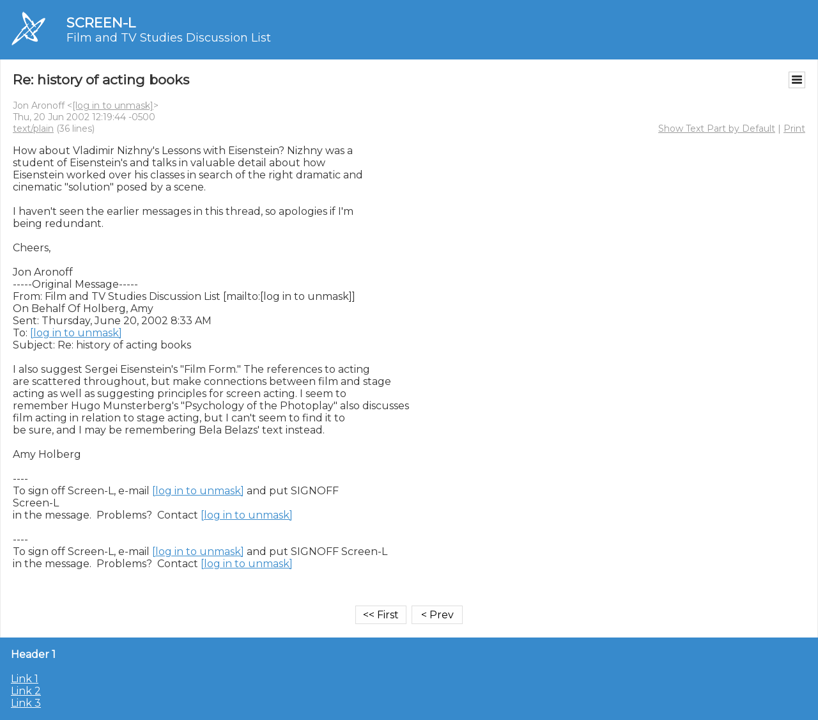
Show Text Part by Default (716, 128)
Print (794, 128)
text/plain (33, 128)
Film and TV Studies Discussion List (168, 38)
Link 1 (24, 679)
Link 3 (26, 703)
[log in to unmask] (112, 105)
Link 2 (26, 691)
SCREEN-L (100, 23)
